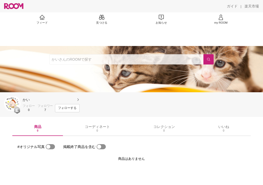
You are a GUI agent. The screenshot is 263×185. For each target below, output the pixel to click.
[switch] (50, 146)
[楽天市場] (252, 6)
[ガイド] (232, 6)
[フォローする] (67, 108)
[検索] (208, 59)
